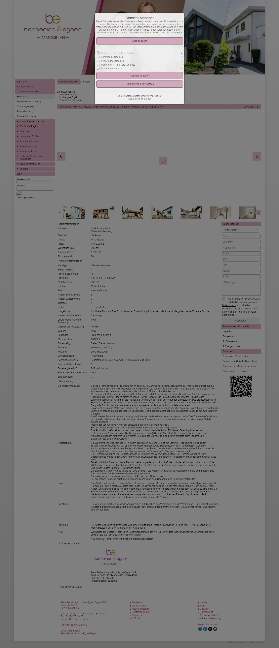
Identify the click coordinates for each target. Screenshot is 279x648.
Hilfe (179, 32)
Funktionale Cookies (112, 57)
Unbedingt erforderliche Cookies (118, 53)
